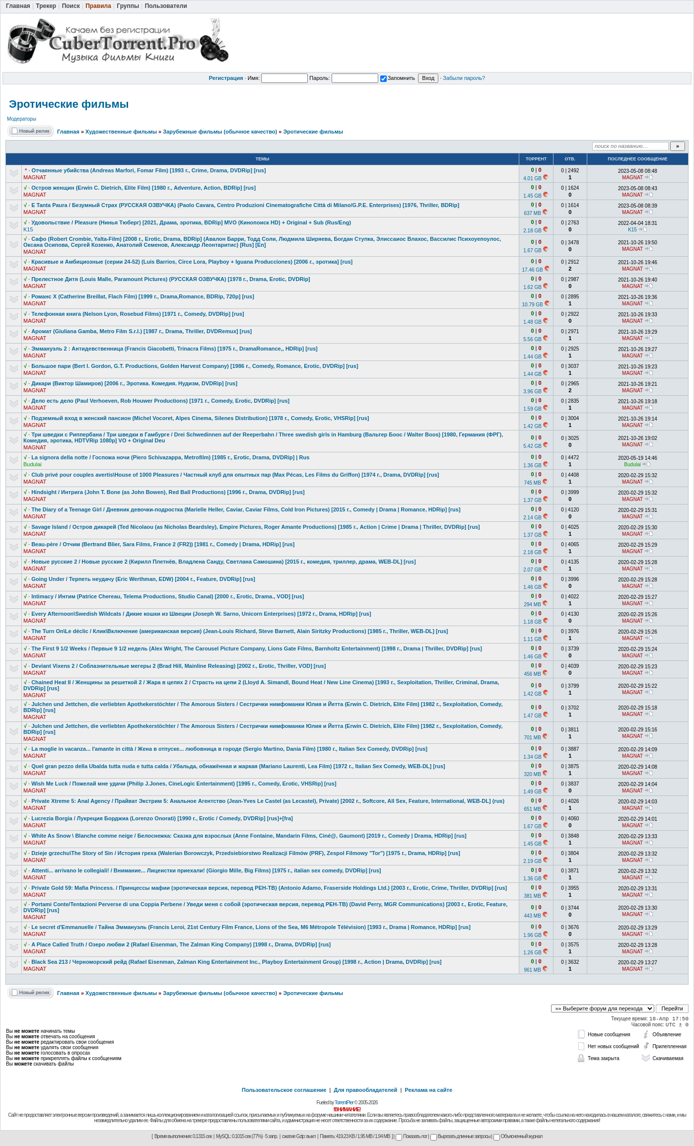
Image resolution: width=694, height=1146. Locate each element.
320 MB (532, 774)
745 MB (532, 483)
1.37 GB (532, 500)
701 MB (532, 737)
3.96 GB (532, 391)
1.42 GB (532, 426)
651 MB (532, 809)
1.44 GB (532, 356)
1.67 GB (532, 250)
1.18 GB (532, 622)
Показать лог (411, 1136)
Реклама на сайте (428, 1090)
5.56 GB (532, 339)
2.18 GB (532, 230)
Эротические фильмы (69, 104)
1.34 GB (532, 757)
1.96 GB (532, 935)
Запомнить (397, 78)
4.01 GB (532, 178)
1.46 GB (532, 587)
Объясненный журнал (518, 1136)
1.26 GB (532, 952)
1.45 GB (532, 196)
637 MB (532, 213)
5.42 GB (532, 446)
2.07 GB (532, 570)
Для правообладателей (366, 1090)
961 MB (532, 970)
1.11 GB (532, 639)
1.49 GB (532, 791)
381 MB (532, 896)
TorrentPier (344, 1102)
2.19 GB (532, 861)
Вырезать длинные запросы (460, 1136)
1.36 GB (532, 465)
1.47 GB (532, 715)
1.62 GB (532, 287)
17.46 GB (532, 270)
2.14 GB (532, 517)
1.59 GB (532, 409)
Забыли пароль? (464, 78)
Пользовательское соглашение (284, 1090)
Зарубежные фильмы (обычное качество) (220, 132)
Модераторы (21, 119)
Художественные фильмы (121, 132)
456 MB (532, 674)
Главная (68, 132)
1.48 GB (532, 322)
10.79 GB (532, 304)
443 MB (532, 916)
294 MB (532, 604)
